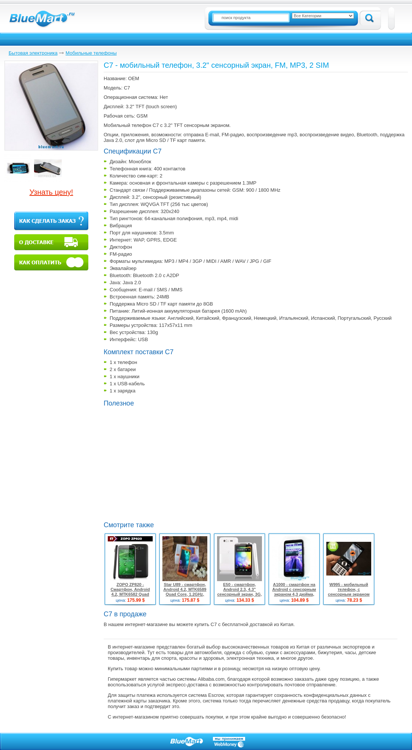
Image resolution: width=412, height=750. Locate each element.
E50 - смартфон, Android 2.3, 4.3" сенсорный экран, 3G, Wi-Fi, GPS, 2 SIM (239, 591)
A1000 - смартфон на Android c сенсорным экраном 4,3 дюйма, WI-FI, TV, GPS (294, 591)
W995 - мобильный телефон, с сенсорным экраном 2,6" (348, 591)
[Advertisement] (166, 463)
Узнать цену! (51, 192)
